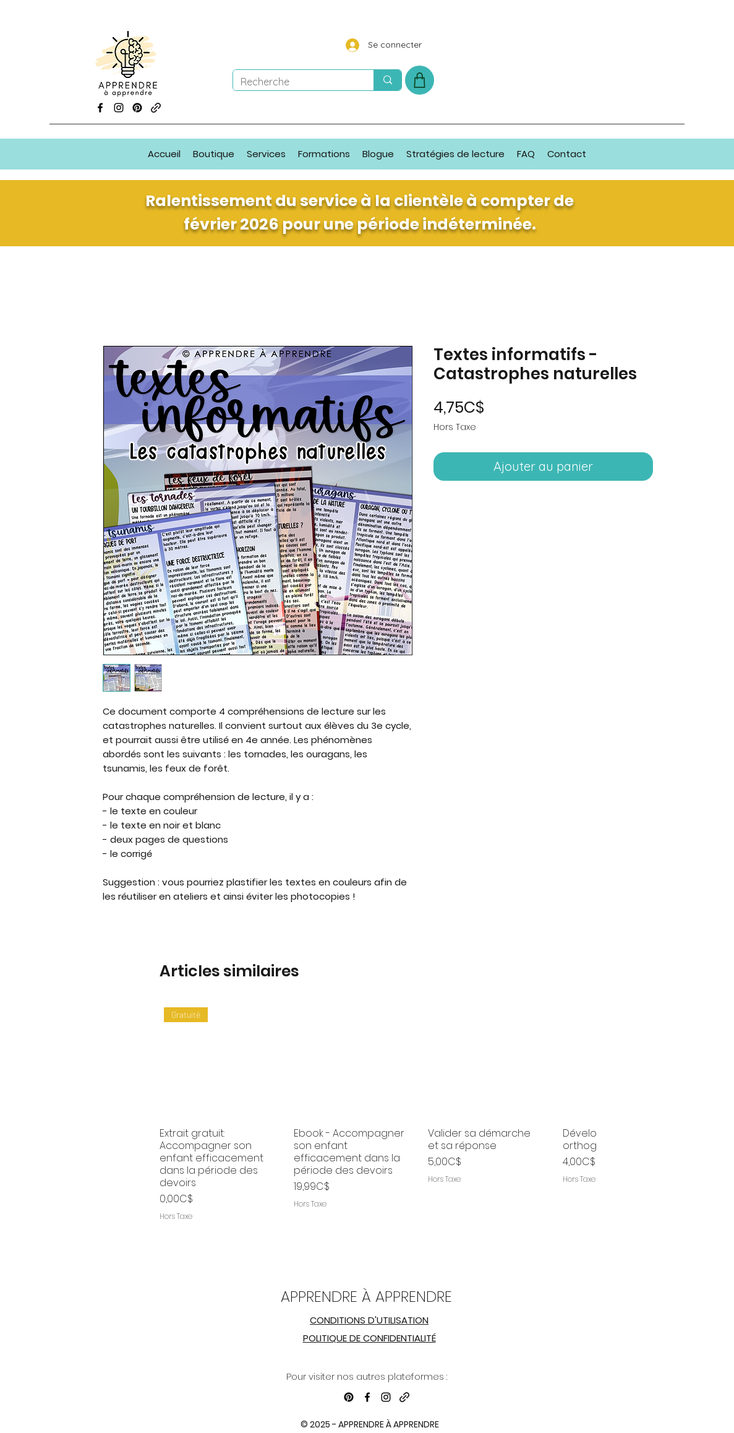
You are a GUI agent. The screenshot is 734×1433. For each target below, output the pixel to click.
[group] (378, 1127)
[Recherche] (294, 82)
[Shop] (419, 80)
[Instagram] (119, 107)
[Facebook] (100, 107)
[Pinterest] (137, 107)
